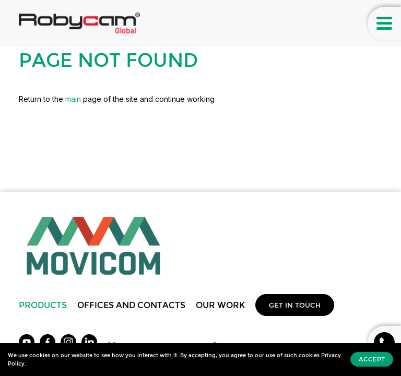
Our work (220, 305)
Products (43, 305)
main (73, 99)
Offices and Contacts (131, 305)
